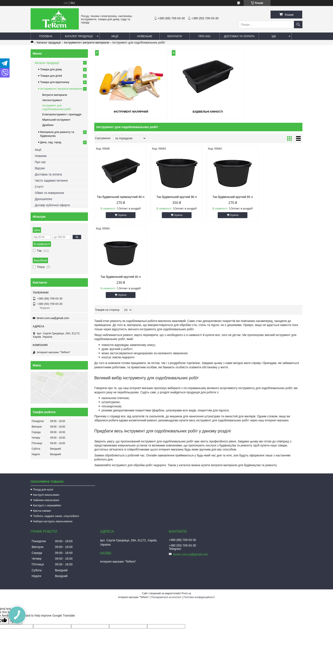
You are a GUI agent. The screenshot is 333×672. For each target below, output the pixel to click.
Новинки (41, 156)
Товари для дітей (51, 75)
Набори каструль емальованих (52, 511)
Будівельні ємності (198, 111)
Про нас (204, 36)
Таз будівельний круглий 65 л (225, 196)
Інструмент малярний (128, 111)
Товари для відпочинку (54, 82)
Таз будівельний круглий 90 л (172, 196)
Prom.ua (186, 583)
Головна (45, 36)
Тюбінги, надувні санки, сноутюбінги (56, 506)
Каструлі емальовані (46, 484)
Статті (39, 186)
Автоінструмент (52, 100)
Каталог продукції (79, 36)
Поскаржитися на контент (166, 587)
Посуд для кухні (43, 479)
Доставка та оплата (239, 36)
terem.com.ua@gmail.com (53, 318)
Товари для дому (51, 69)
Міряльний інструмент (56, 119)
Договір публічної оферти (52, 205)
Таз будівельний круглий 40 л (278, 196)
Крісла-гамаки (42, 500)
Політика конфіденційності (199, 587)
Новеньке (144, 36)
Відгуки (40, 168)
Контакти (174, 36)
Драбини (47, 125)
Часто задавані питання (51, 180)
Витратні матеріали (54, 94)
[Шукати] (298, 24)
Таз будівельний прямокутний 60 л (119, 198)
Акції (114, 36)
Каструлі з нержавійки (47, 495)
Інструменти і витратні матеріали (86, 42)
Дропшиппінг (43, 199)
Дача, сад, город (50, 142)
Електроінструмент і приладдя (61, 114)
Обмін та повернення (49, 193)
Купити (121, 218)
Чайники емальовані (46, 490)
